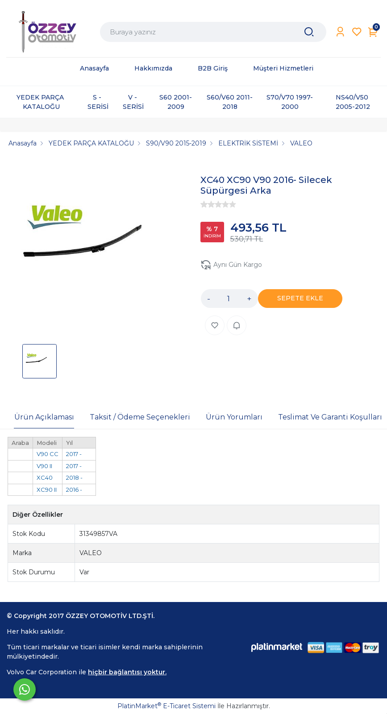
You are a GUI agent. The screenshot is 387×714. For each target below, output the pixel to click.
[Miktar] (228, 298)
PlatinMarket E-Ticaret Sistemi (166, 706)
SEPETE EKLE (300, 298)
